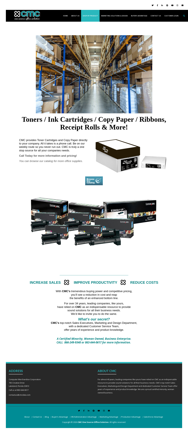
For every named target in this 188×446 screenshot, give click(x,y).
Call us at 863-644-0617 (18, 390)
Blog (47, 416)
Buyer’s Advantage (139, 16)
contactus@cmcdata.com (19, 395)
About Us (75, 16)
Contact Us (156, 16)
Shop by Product (90, 16)
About (27, 416)
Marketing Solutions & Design (114, 16)
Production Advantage (131, 416)
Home (65, 16)
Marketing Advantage (109, 416)
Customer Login (171, 16)
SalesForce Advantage (153, 416)
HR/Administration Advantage (84, 416)
